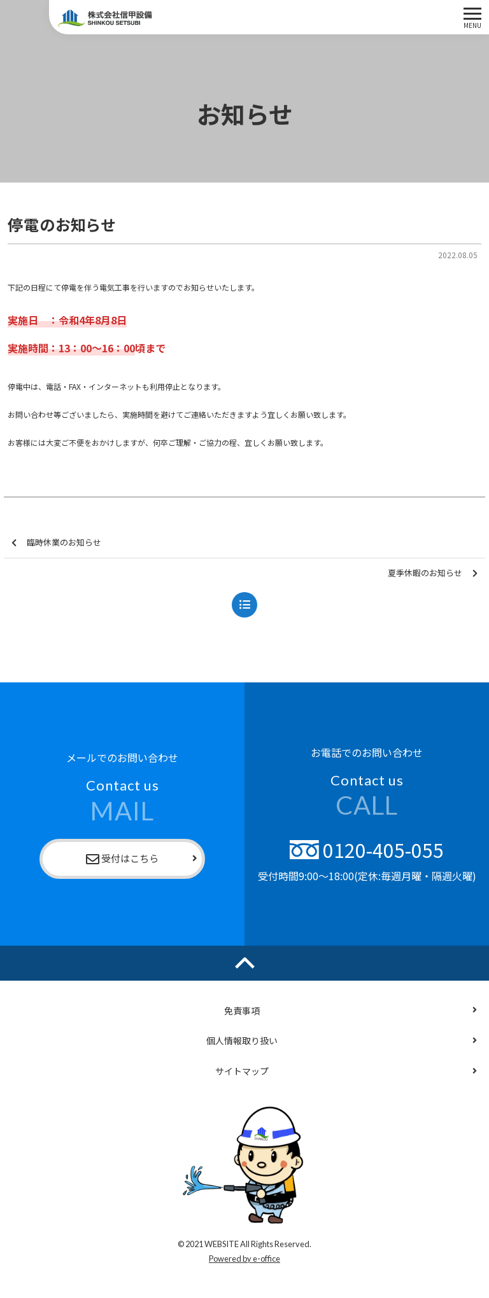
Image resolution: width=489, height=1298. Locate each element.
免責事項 (242, 1010)
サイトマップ (242, 1071)
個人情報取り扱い (242, 1040)
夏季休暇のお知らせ (433, 573)
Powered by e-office (244, 1258)
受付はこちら (122, 859)
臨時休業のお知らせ (56, 543)
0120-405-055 (367, 850)
